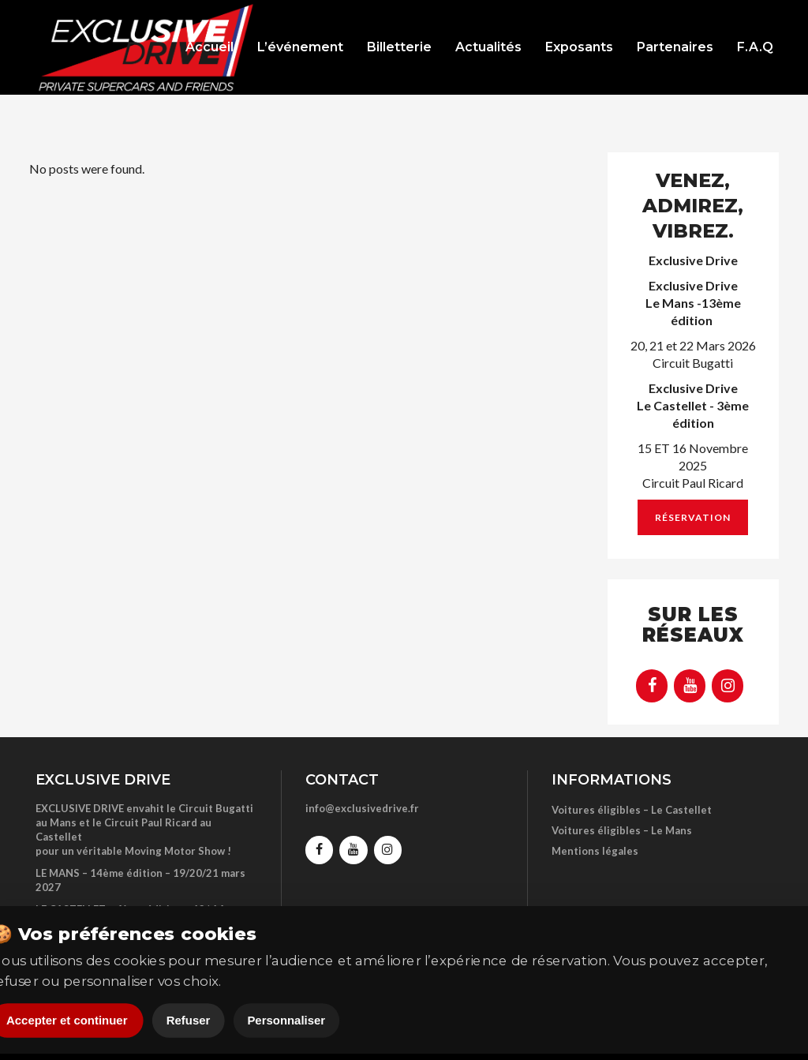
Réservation (693, 517)
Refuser (188, 1021)
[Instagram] (727, 685)
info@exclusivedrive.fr (362, 808)
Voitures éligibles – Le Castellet (632, 809)
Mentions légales (595, 851)
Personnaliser (286, 1021)
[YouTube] (689, 685)
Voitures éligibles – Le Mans (622, 830)
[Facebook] (652, 685)
